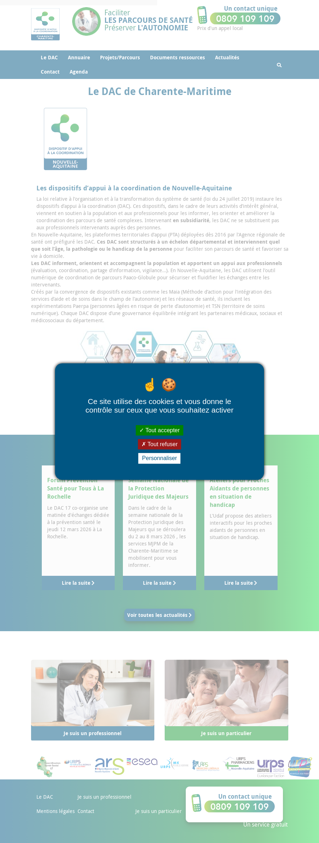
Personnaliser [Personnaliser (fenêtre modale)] (159, 458)
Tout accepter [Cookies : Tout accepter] (159, 430)
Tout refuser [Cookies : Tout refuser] (159, 444)
